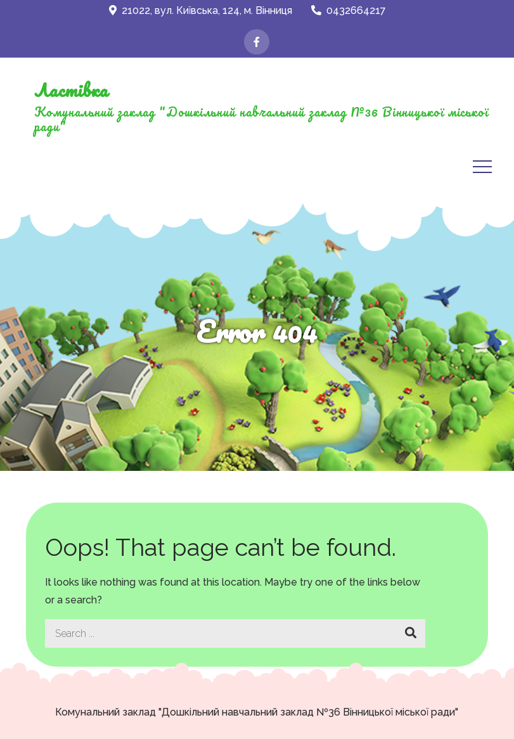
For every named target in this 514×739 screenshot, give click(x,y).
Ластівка (71, 90)
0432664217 (348, 10)
